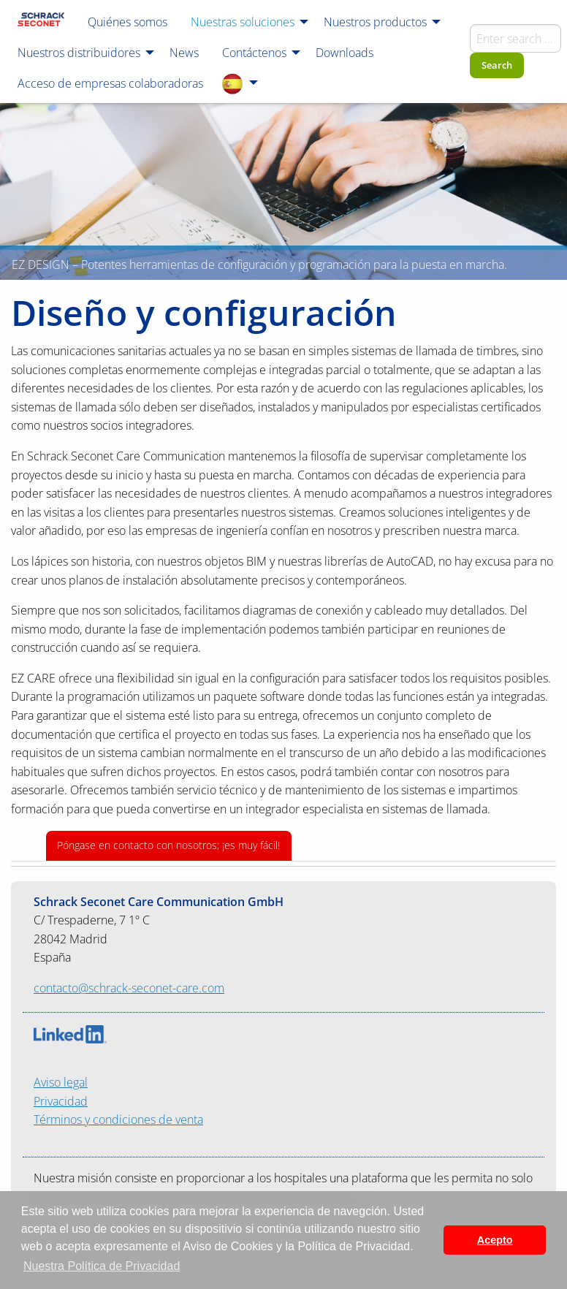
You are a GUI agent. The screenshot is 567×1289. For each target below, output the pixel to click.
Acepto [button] (495, 1240)
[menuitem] (41, 21)
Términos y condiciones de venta (118, 1119)
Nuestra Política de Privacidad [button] (101, 1266)
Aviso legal (61, 1082)
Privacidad (61, 1101)
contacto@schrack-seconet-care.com (129, 988)
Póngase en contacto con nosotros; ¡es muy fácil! (168, 845)
